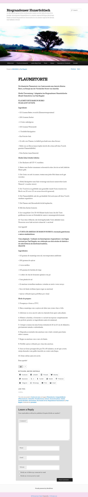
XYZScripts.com (53, 496)
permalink (33, 402)
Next (79, 69)
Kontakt (75, 63)
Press (45, 63)
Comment (23, 421)
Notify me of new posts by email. (30, 476)
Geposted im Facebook (63, 63)
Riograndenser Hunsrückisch (28, 10)
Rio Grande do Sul (42, 400)
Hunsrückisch (32, 400)
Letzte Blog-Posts (36, 63)
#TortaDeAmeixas (39, 399)
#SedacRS (31, 399)
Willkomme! (10, 63)
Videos (52, 63)
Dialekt (63, 399)
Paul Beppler (23, 69)
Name (21, 448)
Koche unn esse (35, 397)
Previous (72, 69)
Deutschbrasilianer (55, 399)
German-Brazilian (23, 400)
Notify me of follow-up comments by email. (33, 472)
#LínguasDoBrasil (60, 397)
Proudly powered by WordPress (44, 488)
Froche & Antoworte (22, 63)
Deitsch (47, 399)
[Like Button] (20, 366)
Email (21, 457)
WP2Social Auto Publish (36, 496)
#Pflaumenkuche (23, 399)
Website (22, 467)
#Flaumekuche (51, 397)
